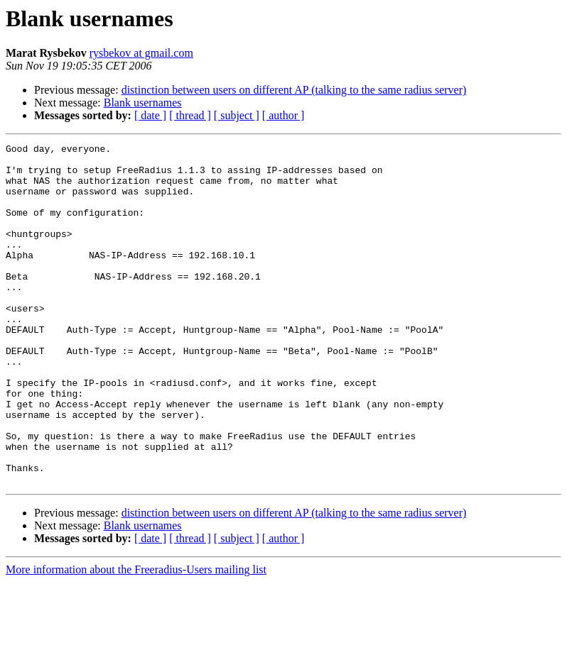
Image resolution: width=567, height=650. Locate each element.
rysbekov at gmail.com (141, 53)
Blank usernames (143, 103)
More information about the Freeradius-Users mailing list (136, 638)
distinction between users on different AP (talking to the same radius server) (294, 90)
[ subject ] (236, 115)
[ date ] (150, 115)
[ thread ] (190, 115)
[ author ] (283, 115)
